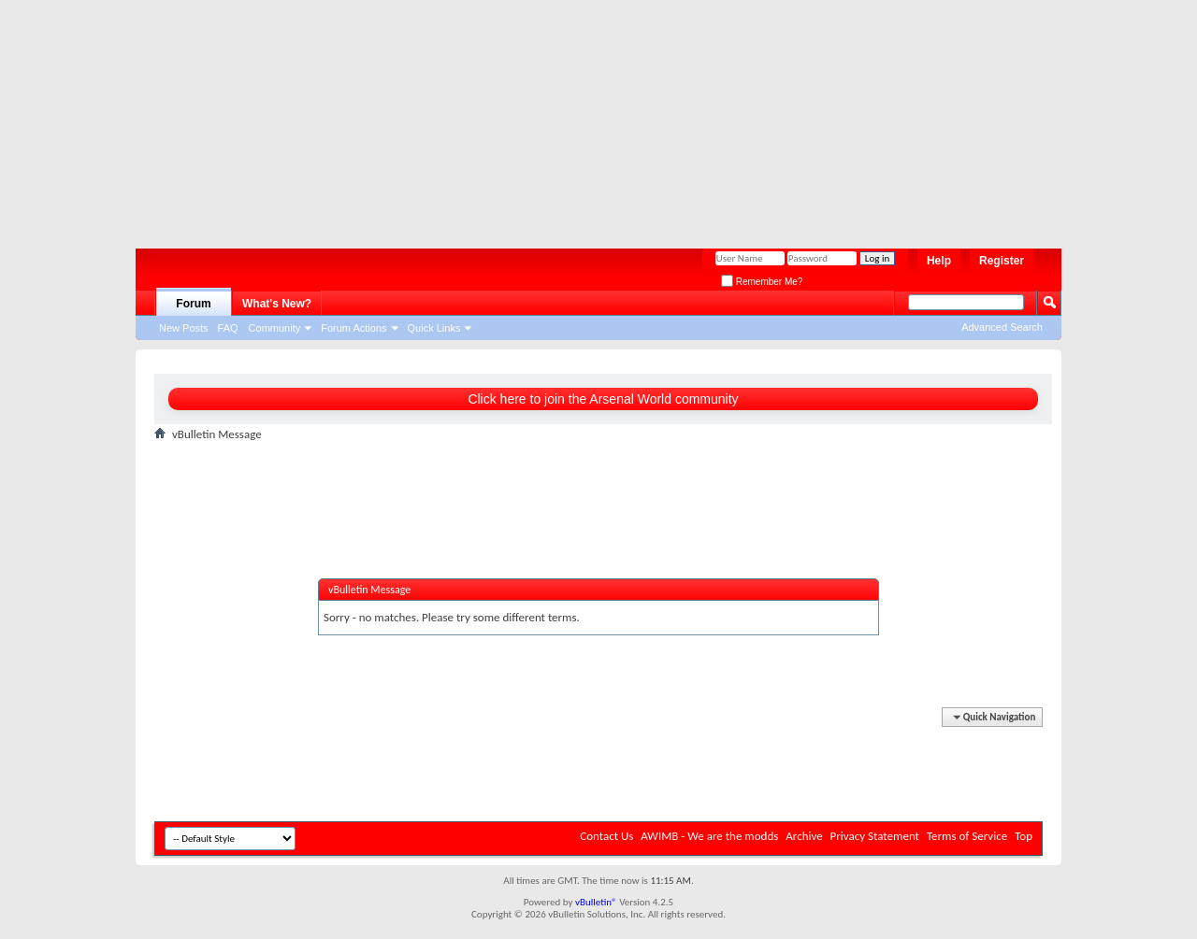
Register (1001, 260)
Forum (193, 303)
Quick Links (434, 328)
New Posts (184, 328)
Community (275, 328)
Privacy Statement (874, 836)
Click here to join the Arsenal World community (603, 398)
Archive (804, 836)
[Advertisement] (589, 117)
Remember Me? (761, 282)
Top (1023, 836)
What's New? (276, 303)
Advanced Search (1002, 327)
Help (939, 260)
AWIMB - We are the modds (709, 836)
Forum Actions (353, 328)
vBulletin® (596, 902)
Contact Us (606, 836)
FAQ (228, 328)
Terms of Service (967, 836)
